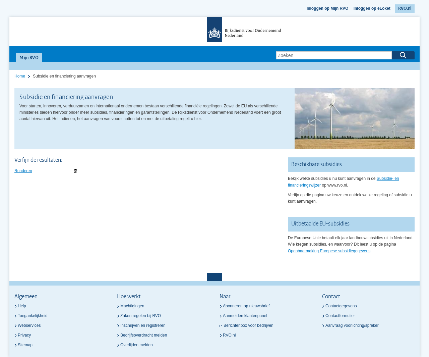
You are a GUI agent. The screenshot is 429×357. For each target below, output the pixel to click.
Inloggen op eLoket (372, 8)
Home (19, 76)
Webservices (29, 325)
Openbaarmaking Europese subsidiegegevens (329, 251)
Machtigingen (132, 306)
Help (22, 306)
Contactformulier (340, 315)
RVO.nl (404, 8)
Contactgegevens (341, 306)
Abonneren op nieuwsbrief (246, 306)
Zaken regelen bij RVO (140, 315)
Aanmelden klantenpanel (245, 315)
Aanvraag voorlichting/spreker (352, 325)
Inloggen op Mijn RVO (327, 8)
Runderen (23, 170)
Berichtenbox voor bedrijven (248, 325)
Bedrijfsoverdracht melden (143, 335)
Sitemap (25, 345)
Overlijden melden (136, 345)
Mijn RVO (29, 57)
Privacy (24, 335)
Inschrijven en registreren (143, 325)
